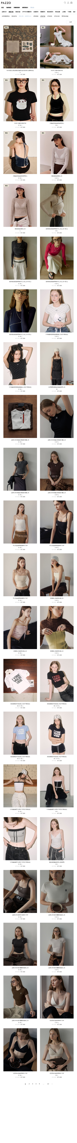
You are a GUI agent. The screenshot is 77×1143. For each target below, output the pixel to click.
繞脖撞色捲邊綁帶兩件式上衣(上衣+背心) (57, 229)
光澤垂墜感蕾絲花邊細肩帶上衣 (56, 387)
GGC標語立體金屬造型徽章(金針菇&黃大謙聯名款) (20, 70)
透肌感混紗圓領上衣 (56, 176)
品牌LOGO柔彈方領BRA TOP (20, 915)
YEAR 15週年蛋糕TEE (57, 70)
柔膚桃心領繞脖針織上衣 (56, 598)
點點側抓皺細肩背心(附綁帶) (56, 862)
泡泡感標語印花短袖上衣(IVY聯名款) (20, 704)
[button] (4, 11)
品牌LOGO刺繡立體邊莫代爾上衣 (20, 440)
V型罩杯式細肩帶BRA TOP (57, 1020)
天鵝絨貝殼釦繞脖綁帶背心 (57, 123)
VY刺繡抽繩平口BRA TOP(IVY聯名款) (20, 809)
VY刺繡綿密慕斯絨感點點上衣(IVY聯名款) (57, 334)
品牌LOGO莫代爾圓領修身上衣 (56, 915)
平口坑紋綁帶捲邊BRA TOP (20, 545)
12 (48, 1084)
